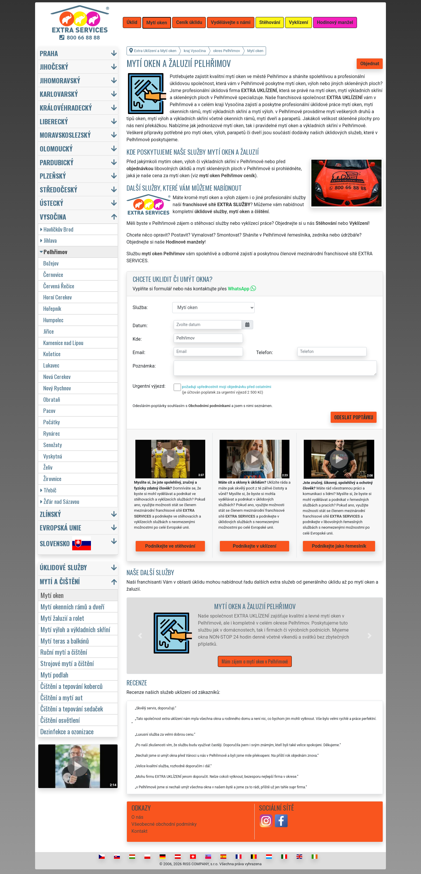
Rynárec (51, 433)
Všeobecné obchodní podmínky (164, 824)
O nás (138, 817)
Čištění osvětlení (60, 720)
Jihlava (48, 240)
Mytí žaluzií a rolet (62, 618)
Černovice (53, 274)
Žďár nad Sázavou (59, 501)
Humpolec (53, 320)
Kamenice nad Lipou (63, 342)
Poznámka (144, 366)
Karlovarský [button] (59, 94)
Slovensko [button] (65, 543)
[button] (140, 636)
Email (138, 352)
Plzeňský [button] (53, 175)
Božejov (50, 263)
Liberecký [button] (54, 121)
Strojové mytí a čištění (67, 663)
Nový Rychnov (57, 388)
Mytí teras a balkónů (64, 640)
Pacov (49, 410)
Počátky (51, 422)
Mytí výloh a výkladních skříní (75, 629)
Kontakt (140, 831)
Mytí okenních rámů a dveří (72, 606)
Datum (139, 325)
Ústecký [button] (51, 203)
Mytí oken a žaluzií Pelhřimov (255, 606)
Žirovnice (52, 478)
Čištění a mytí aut (61, 697)
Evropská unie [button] (60, 527)
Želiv (47, 467)
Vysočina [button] (53, 216)
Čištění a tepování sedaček (71, 708)
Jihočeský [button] (54, 66)
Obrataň (51, 399)
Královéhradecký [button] (66, 107)
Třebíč (48, 490)
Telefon (264, 352)
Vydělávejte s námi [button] (230, 22)
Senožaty (52, 444)
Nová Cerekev (56, 376)
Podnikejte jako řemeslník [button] (339, 546)
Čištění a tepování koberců (71, 686)
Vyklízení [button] (298, 22)
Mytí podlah (54, 674)
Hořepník (52, 308)
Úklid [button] (132, 22)
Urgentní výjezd (148, 386)
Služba (140, 307)
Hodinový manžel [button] (335, 22)
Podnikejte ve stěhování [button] (170, 546)
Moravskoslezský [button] (65, 134)
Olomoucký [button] (56, 148)
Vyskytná (52, 456)
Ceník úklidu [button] (189, 22)
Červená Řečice (58, 286)
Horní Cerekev (57, 297)
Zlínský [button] (50, 514)
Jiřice (48, 331)
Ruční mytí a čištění (63, 651)
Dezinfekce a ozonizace (67, 731)
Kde (137, 339)
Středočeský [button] (58, 189)
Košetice (52, 353)
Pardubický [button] (56, 162)
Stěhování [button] (269, 22)
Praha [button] (49, 53)
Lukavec (51, 365)
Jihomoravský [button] (60, 80)
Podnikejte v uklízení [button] (254, 546)
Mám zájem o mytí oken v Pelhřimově (255, 661)
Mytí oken (52, 595)
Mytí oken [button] (156, 22)
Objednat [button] (369, 63)
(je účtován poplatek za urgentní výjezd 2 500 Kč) (222, 392)
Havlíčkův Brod (56, 229)
